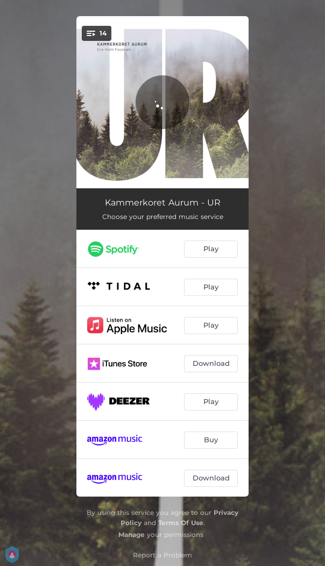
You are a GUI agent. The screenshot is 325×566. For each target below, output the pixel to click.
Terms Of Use (180, 523)
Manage (131, 534)
